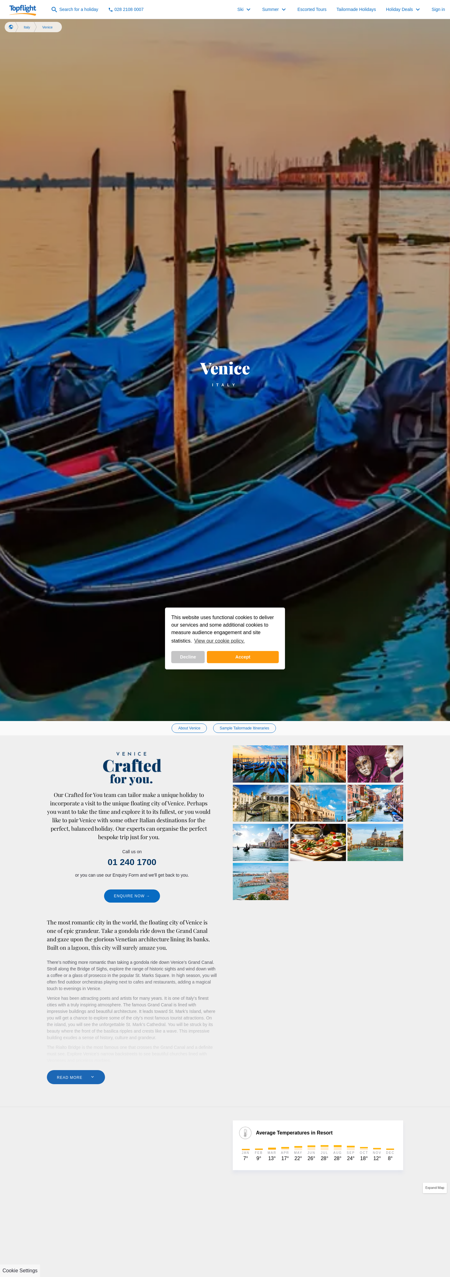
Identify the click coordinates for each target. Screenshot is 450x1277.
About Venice (189, 728)
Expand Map (434, 1188)
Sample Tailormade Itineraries (244, 728)
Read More (76, 1077)
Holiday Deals (404, 9)
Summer (275, 9)
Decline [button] (188, 656)
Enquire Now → (132, 896)
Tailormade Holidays (356, 9)
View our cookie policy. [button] (219, 641)
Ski (245, 9)
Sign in (438, 9)
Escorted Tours (312, 9)
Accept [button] (242, 656)
